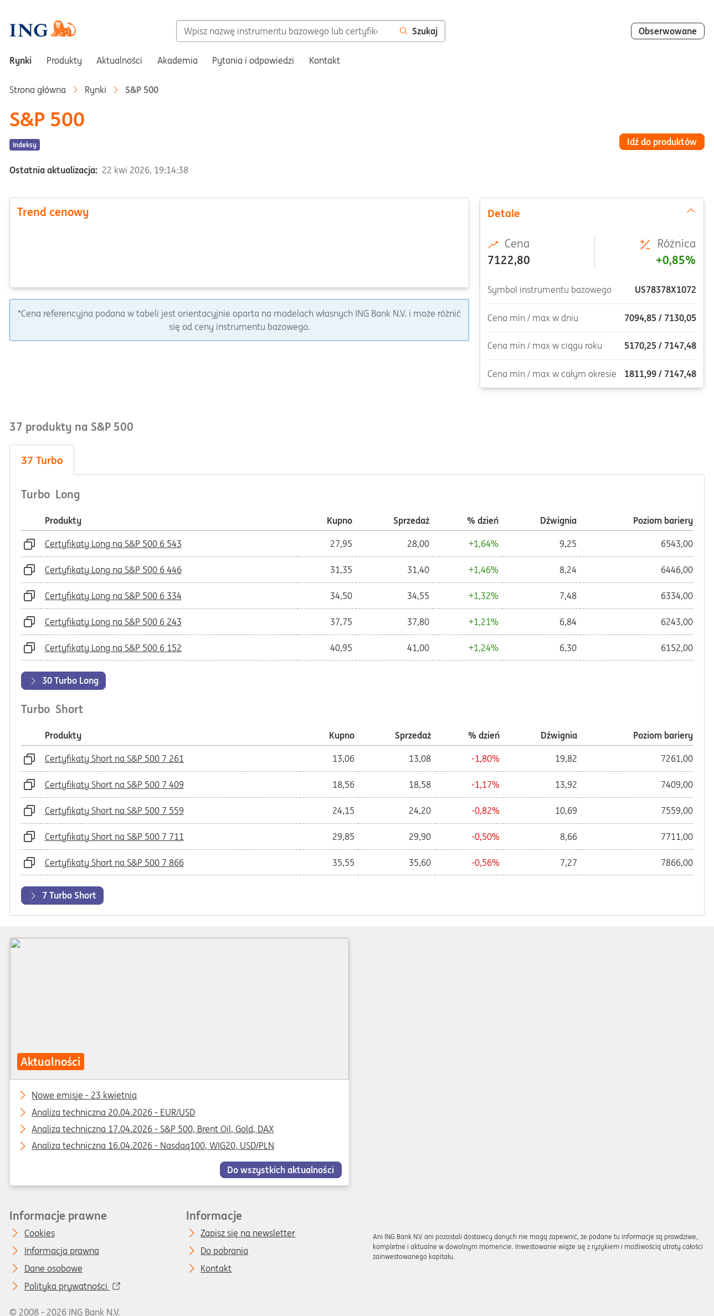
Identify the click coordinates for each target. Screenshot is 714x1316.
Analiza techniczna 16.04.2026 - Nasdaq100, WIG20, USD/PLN (153, 1146)
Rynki (95, 89)
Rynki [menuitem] (20, 60)
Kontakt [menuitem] (324, 60)
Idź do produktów (662, 141)
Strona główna (37, 89)
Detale (591, 212)
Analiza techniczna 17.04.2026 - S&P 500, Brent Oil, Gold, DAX (153, 1129)
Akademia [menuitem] (177, 60)
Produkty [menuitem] (64, 60)
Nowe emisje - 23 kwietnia (84, 1096)
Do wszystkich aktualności (281, 1169)
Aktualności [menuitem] (119, 60)
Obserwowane (668, 31)
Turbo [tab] (42, 460)
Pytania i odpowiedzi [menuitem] (253, 60)
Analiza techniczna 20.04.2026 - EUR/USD (114, 1112)
